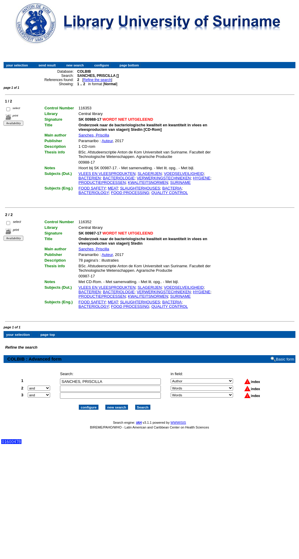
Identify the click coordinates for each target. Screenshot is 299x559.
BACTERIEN (89, 178)
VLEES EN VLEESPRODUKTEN (106, 173)
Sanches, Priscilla (93, 135)
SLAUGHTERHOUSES (140, 188)
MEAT (113, 188)
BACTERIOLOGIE (119, 178)
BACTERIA (172, 188)
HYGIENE (201, 178)
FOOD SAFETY (92, 188)
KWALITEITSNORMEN (148, 182)
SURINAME (180, 182)
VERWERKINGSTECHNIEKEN (164, 178)
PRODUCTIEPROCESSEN (102, 182)
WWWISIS (178, 422)
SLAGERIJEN (150, 173)
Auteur (107, 141)
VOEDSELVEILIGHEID (184, 173)
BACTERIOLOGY (93, 192)
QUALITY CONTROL (169, 192)
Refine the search (97, 80)
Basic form (285, 359)
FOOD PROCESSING (130, 192)
